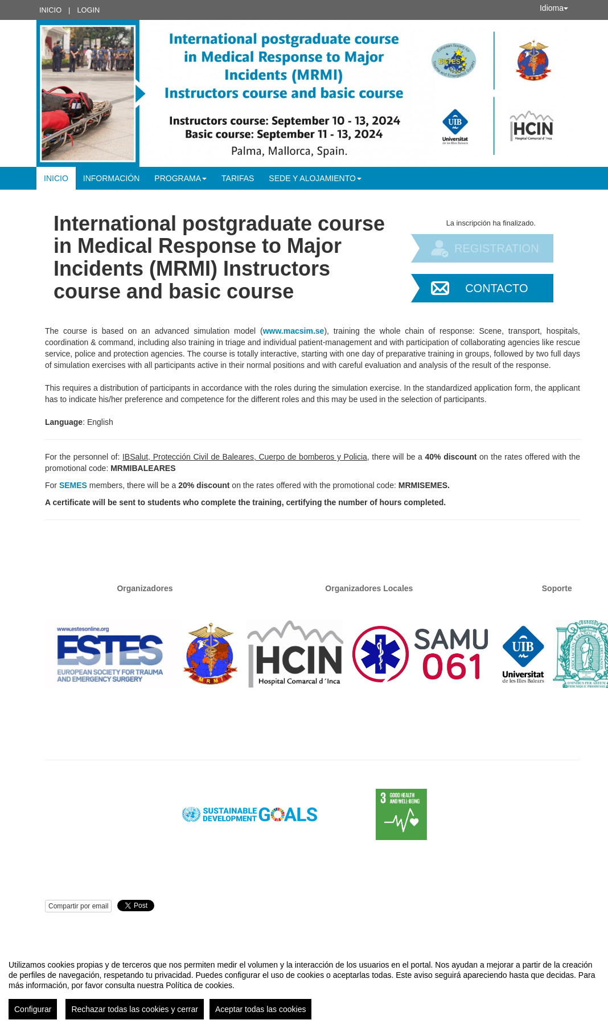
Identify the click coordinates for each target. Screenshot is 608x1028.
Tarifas (237, 178)
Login (88, 10)
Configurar (32, 1009)
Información (111, 178)
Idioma (554, 8)
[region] (304, 985)
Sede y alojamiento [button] (315, 178)
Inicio (50, 10)
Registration (496, 248)
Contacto (496, 288)
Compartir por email (78, 906)
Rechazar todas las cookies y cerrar (134, 1009)
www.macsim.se (293, 330)
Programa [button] (180, 178)
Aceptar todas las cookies (260, 1009)
